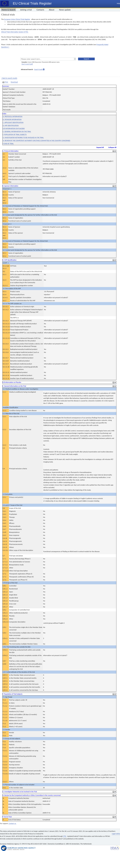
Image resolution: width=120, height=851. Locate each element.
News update (65, 9)
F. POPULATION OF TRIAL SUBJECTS (15, 135)
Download (14, 82)
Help (118, 3)
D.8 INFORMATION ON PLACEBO (14, 129)
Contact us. (12, 823)
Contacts (40, 9)
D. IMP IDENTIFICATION (11, 126)
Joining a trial (26, 9)
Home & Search (8, 9)
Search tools (38, 69)
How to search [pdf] (27, 64)
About (51, 9)
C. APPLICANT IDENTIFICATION (13, 123)
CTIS (64, 836)
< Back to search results (9, 78)
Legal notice (116, 834)
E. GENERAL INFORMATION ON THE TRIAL (17, 132)
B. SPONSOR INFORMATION (12, 119)
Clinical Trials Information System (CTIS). (14, 32)
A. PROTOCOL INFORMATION (12, 116)
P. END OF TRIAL (8, 144)
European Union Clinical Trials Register (17, 19)
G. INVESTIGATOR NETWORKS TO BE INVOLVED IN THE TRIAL (23, 138)
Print (5, 82)
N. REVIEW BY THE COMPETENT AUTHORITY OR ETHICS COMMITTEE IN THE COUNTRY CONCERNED (36, 141)
